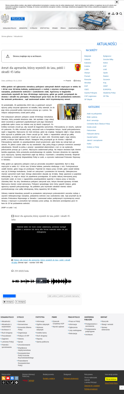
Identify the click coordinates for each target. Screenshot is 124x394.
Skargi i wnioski (107, 324)
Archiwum (89, 335)
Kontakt (104, 317)
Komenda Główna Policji (24, 328)
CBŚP (105, 86)
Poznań (87, 76)
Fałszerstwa (91, 130)
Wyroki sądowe (58, 327)
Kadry (89, 144)
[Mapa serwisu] (113, 13)
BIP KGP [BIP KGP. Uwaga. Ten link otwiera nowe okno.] (31, 380)
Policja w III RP (23, 336)
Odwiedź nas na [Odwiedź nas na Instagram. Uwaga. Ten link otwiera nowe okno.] (16, 378)
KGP (86, 86)
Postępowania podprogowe (90, 330)
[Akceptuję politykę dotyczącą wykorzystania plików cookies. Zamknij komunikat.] (117, 2)
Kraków (87, 66)
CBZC (86, 89)
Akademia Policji (109, 93)
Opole (105, 73)
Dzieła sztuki (91, 127)
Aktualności (18, 36)
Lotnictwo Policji (8, 342)
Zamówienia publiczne (89, 318)
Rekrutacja (73, 333)
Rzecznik (105, 321)
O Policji (20, 317)
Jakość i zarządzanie (94, 140)
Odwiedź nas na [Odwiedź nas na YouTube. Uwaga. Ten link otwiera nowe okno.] (8, 378)
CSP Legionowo (90, 96)
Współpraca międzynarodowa (24, 349)
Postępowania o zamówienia (91, 325)
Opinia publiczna (43, 342)
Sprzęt (20, 342)
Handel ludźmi (92, 137)
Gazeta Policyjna (90, 93)
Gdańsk (87, 59)
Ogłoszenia (73, 327)
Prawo (54, 317)
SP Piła (106, 96)
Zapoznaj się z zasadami (92, 385)
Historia (21, 339)
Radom (106, 76)
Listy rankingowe (75, 330)
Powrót (67, 81)
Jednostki (21, 321)
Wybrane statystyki (40, 328)
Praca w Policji (74, 317)
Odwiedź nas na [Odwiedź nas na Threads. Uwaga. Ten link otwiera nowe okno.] (4, 382)
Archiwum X (6, 330)
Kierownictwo (23, 324)
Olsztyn (87, 73)
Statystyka (40, 317)
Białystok (87, 56)
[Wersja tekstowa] (117, 13)
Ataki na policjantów (94, 114)
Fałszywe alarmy (93, 134)
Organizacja (22, 333)
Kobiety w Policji (93, 147)
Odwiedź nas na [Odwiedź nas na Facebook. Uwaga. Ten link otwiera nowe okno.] (12, 378)
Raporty (39, 339)
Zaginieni (5, 339)
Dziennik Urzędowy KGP (58, 322)
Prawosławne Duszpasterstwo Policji (24, 363)
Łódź (105, 69)
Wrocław (87, 83)
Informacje (40, 321)
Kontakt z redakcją (49, 378)
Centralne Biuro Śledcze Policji (98, 124)
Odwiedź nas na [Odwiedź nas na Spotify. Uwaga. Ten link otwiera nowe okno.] (16, 382)
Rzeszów (87, 79)
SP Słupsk (88, 99)
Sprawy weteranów (106, 328)
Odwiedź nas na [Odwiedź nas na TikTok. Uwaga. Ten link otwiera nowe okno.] (12, 382)
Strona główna (6, 36)
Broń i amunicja (93, 120)
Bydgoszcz (107, 56)
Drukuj (77, 81)
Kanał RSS (4, 378)
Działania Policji (7, 317)
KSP (105, 66)
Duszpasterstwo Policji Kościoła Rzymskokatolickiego (26, 355)
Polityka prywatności (91, 389)
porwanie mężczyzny (72, 296)
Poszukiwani (6, 336)
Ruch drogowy (7, 333)
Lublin (86, 69)
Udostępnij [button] (8, 302)
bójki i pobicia (52, 296)
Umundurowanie (24, 345)
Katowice (87, 63)
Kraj (104, 83)
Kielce (105, 63)
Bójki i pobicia (92, 117)
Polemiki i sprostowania (7, 346)
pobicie (61, 296)
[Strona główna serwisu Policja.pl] (109, 13)
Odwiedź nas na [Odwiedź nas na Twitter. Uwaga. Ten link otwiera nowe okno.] (8, 382)
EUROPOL (107, 89)
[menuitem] (9, 27)
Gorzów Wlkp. (108, 59)
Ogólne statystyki (43, 324)
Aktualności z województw (6, 325)
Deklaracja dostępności (71, 378)
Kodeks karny (42, 333)
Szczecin (106, 79)
